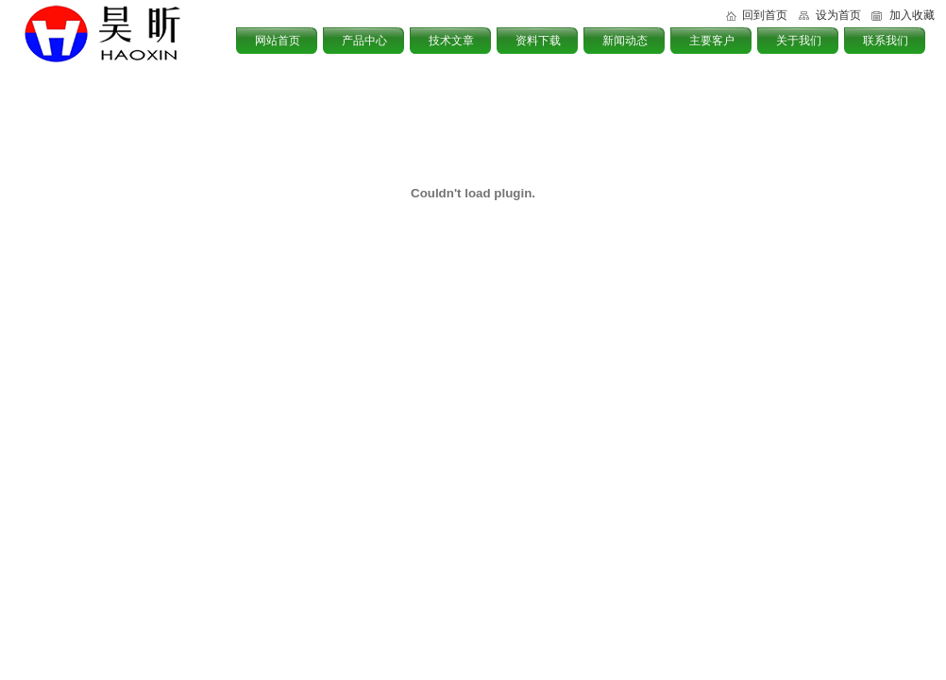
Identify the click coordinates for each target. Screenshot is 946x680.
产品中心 (364, 40)
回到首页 (764, 15)
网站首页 (277, 40)
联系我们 (885, 40)
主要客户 (712, 40)
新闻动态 (625, 40)
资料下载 (538, 40)
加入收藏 (912, 15)
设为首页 (838, 15)
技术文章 (451, 40)
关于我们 (798, 40)
